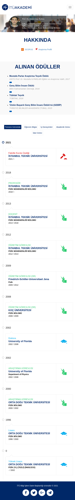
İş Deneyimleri (46, 127)
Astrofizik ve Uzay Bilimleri (58, 24)
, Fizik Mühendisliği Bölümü (48, 28)
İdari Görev (37, 133)
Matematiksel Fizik (34, 24)
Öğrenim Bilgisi (30, 127)
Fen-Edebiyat (32, 28)
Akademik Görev (63, 127)
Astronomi (44, 24)
